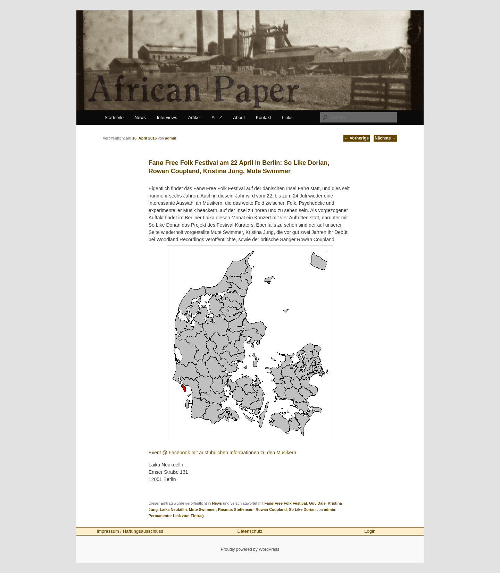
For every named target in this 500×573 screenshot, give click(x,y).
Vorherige (356, 138)
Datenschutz (250, 531)
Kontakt (263, 117)
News (140, 117)
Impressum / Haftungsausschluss (130, 531)
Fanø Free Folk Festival (286, 503)
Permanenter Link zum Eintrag (176, 516)
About (239, 117)
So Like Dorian (302, 509)
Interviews (167, 117)
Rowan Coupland (271, 509)
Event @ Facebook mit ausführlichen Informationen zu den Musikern (222, 452)
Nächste (385, 138)
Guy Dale (317, 503)
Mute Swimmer (202, 509)
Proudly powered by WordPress (250, 549)
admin (329, 509)
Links (287, 117)
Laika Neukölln (173, 509)
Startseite (114, 117)
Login (369, 531)
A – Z (216, 117)
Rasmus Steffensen (235, 509)
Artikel (194, 117)
